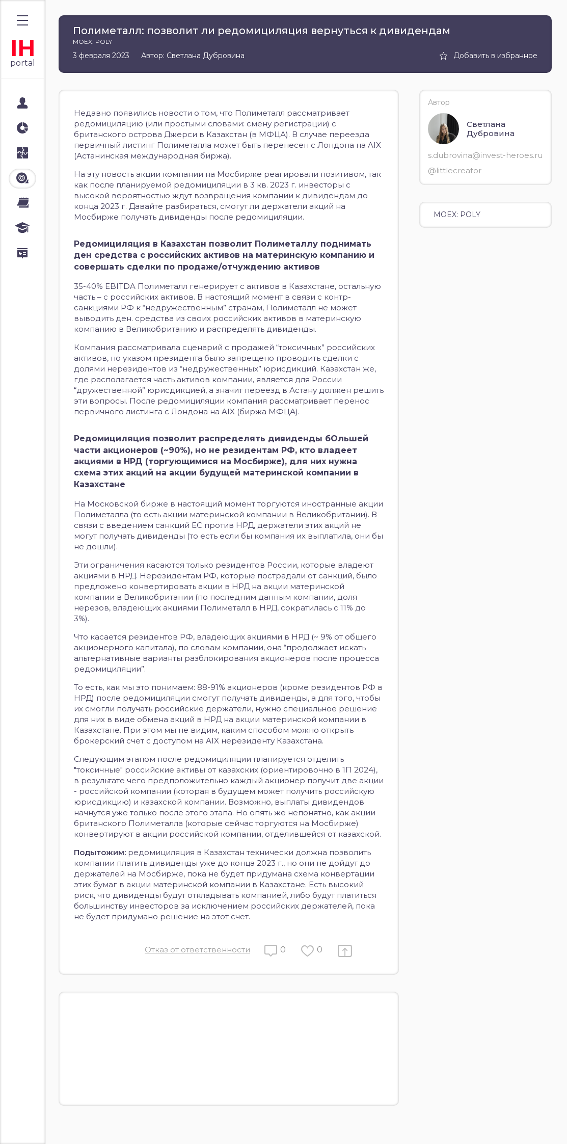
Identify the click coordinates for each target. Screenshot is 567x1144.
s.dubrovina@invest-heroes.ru (485, 155)
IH (22, 48)
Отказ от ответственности (197, 949)
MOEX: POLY (457, 214)
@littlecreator (454, 170)
